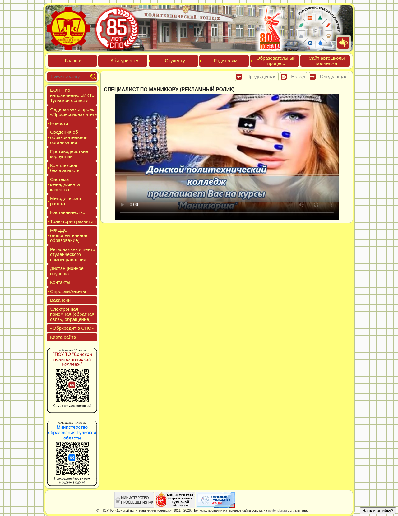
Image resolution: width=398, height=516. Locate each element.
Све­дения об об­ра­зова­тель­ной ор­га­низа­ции (68, 137)
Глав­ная (74, 60)
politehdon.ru (277, 510)
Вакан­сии (60, 300)
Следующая (334, 76)
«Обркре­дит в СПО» (72, 328)
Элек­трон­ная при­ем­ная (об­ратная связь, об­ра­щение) (72, 314)
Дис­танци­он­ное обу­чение (67, 271)
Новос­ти (59, 123)
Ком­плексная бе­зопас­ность (64, 168)
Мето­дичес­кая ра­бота (65, 201)
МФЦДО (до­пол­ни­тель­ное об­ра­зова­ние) (68, 235)
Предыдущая (261, 76)
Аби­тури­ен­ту (124, 60)
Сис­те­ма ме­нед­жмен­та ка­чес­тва (65, 184)
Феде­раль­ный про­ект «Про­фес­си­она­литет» (73, 112)
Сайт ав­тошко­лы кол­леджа (326, 60)
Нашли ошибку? (377, 510)
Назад (298, 76)
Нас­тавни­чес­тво (67, 212)
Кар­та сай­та (63, 337)
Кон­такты (60, 282)
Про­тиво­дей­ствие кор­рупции (69, 154)
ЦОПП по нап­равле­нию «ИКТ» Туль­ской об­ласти (72, 95)
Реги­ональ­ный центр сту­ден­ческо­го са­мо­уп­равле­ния (72, 254)
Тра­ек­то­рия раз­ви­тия (73, 221)
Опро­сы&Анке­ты (68, 291)
